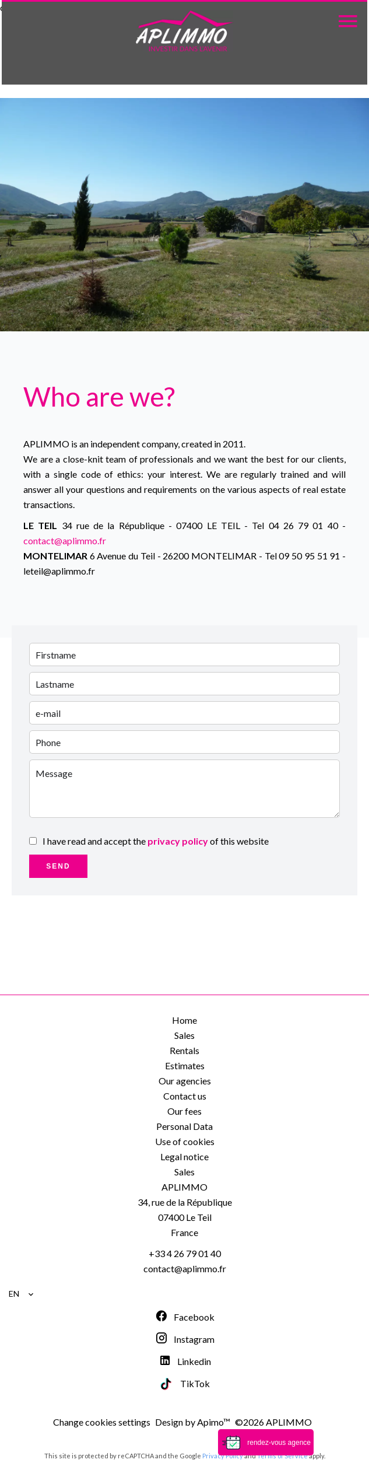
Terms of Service (282, 1456)
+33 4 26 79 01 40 (185, 1253)
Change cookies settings (101, 1421)
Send (58, 866)
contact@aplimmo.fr (64, 540)
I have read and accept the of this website (156, 840)
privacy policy (177, 840)
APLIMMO (184, 1186)
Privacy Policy (222, 1456)
